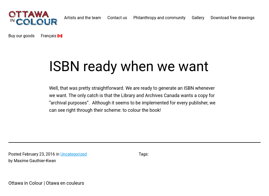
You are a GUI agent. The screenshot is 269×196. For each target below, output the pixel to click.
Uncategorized (73, 154)
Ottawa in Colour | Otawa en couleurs (46, 183)
